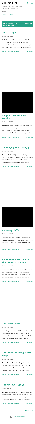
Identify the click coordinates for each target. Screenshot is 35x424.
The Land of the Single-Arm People (16, 354)
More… (12, 14)
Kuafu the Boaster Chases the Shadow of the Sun (15, 261)
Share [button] (4, 51)
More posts (29, 410)
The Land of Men (11, 323)
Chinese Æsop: (10, 3)
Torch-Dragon (9, 32)
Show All (28, 23)
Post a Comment (13, 51)
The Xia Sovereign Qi (13, 384)
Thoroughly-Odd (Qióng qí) (16, 147)
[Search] (28, 3)
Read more (29, 51)
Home (4, 14)
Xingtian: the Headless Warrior (14, 117)
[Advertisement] (17, 72)
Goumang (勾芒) (10, 230)
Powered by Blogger (17, 417)
